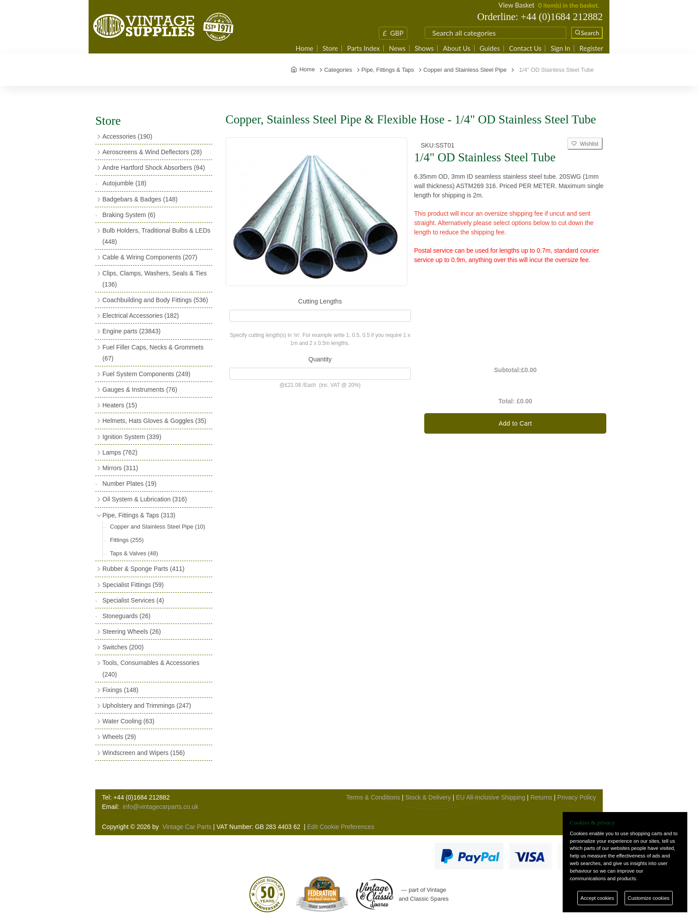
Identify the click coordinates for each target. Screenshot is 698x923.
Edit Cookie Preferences (340, 826)
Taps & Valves (134, 553)
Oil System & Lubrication (144, 499)
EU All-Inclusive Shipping (490, 797)
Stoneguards (126, 615)
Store (330, 48)
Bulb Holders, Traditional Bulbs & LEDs (156, 236)
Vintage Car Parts (186, 826)
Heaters (119, 405)
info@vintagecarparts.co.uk (161, 806)
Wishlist (585, 144)
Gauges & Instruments (139, 389)
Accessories (127, 136)
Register (591, 48)
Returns (541, 797)
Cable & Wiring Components (149, 257)
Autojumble (124, 183)
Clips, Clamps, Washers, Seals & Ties (154, 279)
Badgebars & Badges (140, 199)
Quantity (320, 359)
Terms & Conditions (373, 797)
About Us (457, 48)
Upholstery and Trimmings (146, 705)
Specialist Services (133, 600)
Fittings (127, 540)
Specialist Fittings (133, 584)
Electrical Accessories (140, 315)
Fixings (120, 689)
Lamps (120, 452)
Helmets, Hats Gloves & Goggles (154, 420)
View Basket (517, 5)
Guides (489, 48)
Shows (424, 48)
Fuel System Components (146, 373)
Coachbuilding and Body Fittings (155, 300)
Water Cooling (128, 721)
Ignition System (131, 436)
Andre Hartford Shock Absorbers (153, 167)
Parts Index (363, 48)
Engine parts (131, 331)
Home (304, 48)
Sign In (560, 48)
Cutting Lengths (320, 301)
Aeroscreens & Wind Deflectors (152, 152)
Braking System (128, 214)
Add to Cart (515, 423)
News (397, 48)
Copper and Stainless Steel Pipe (157, 526)
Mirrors (120, 468)
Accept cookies (597, 898)
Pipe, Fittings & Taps (138, 515)
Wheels (119, 736)
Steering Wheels (131, 631)
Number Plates (129, 483)
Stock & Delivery (428, 797)
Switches (123, 647)
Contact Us (525, 48)
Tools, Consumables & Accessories (150, 668)
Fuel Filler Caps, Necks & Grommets (152, 353)
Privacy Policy (576, 797)
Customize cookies (649, 898)
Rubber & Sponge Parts (143, 568)
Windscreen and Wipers (143, 752)
